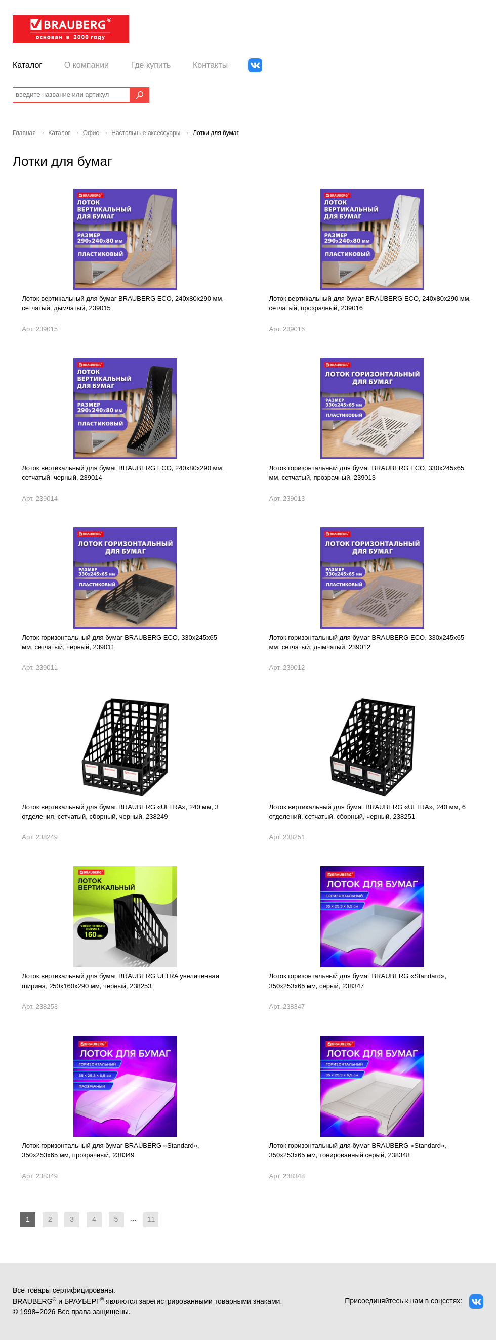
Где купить (151, 65)
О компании (86, 65)
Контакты (210, 65)
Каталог (27, 65)
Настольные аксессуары (145, 133)
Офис (91, 133)
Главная (24, 133)
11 (151, 1219)
